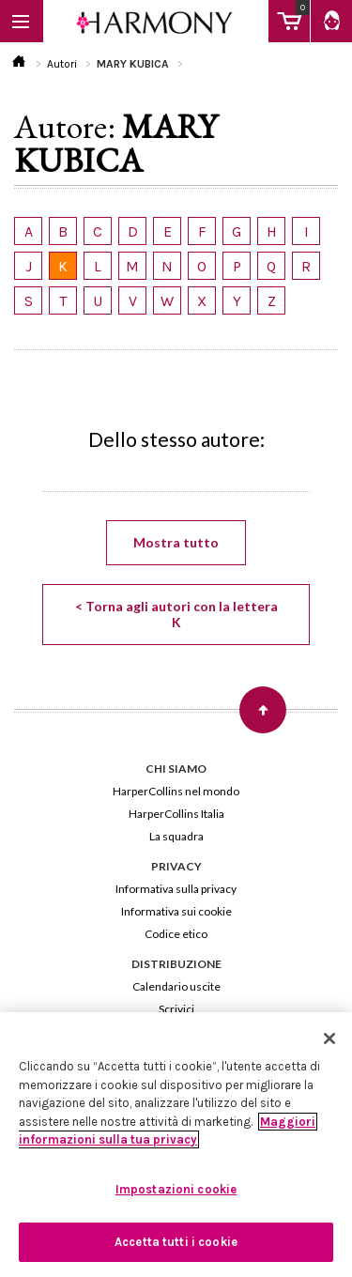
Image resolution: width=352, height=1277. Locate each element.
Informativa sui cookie (176, 911)
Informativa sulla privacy (176, 889)
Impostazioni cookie (176, 1189)
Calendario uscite (176, 986)
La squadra (176, 836)
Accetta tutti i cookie (176, 1242)
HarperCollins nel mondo (176, 791)
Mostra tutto (176, 542)
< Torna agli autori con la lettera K (176, 614)
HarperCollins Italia (176, 814)
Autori (62, 63)
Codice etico (176, 934)
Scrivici (176, 1009)
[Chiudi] (329, 1038)
